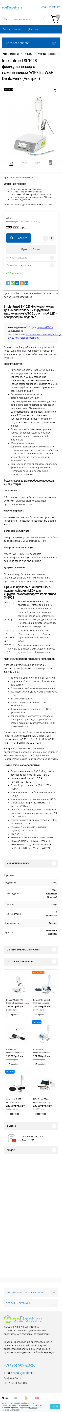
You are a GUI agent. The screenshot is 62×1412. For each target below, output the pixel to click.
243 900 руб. (17, 1107)
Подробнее (13, 1014)
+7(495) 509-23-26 (19, 1365)
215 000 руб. (44, 1008)
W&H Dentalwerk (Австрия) (51, 893)
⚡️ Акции (33, 29)
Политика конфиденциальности (19, 1409)
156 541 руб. (17, 1008)
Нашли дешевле (16, 257)
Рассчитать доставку (19, 265)
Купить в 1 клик (31, 249)
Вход (43, 6)
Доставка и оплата (13, 29)
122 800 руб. (44, 1058)
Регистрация (54, 6)
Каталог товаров (31, 42)
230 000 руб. (44, 1107)
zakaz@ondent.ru (24, 1373)
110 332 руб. (17, 1058)
